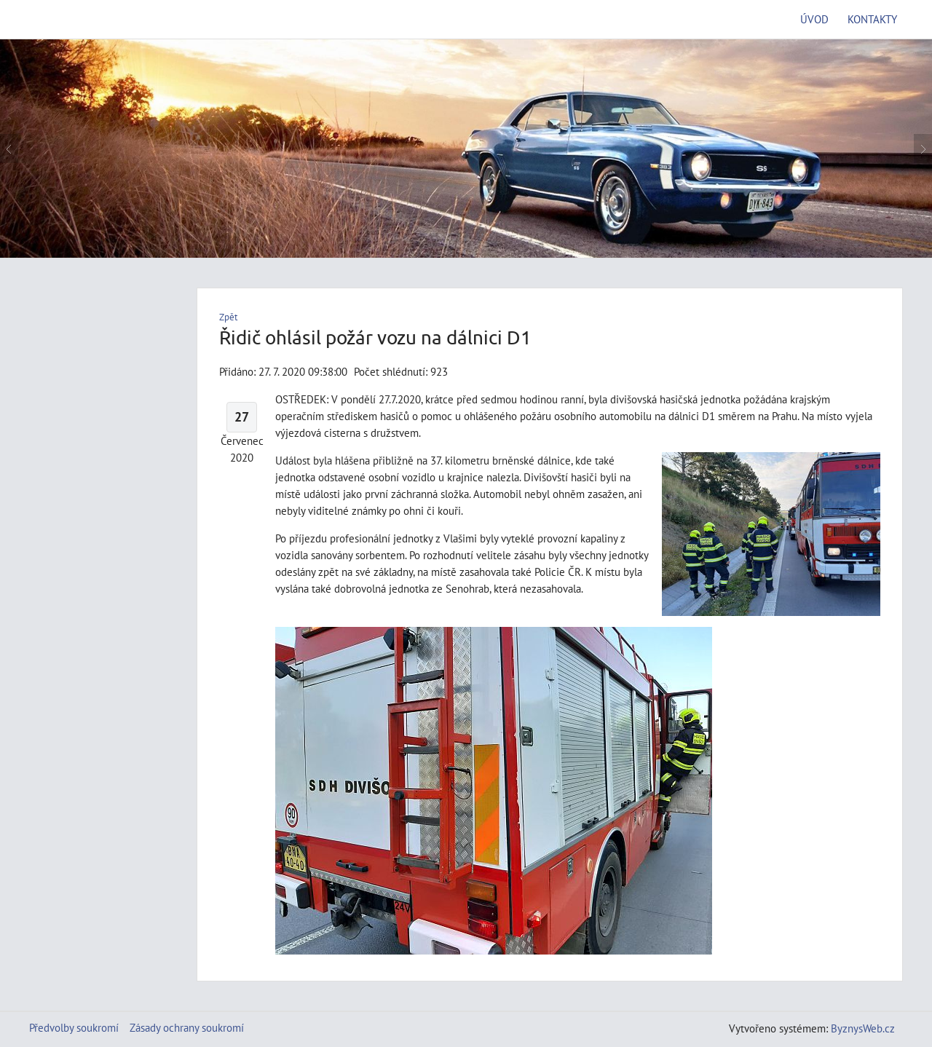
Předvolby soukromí (74, 1027)
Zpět (228, 317)
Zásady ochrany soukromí (187, 1027)
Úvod (814, 19)
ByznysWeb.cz (863, 1028)
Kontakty (872, 19)
